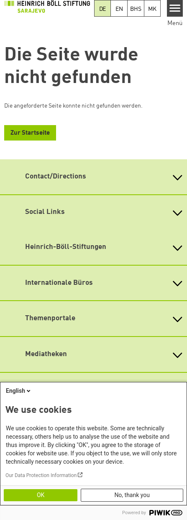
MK (152, 9)
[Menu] (175, 8)
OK (40, 495)
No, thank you (132, 495)
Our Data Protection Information (41, 475)
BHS (135, 9)
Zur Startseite (30, 133)
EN (119, 9)
